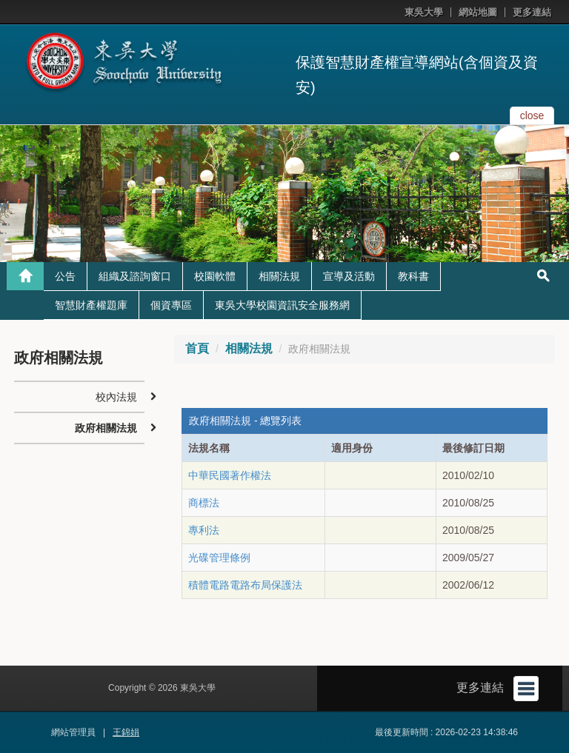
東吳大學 (424, 12)
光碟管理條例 (219, 557)
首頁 (197, 348)
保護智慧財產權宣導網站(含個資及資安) (417, 75)
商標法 (203, 503)
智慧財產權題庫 (91, 305)
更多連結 (532, 12)
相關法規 (279, 276)
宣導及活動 (349, 276)
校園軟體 (215, 276)
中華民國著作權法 (229, 475)
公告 (65, 276)
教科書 (413, 276)
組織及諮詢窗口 (135, 276)
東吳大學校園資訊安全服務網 (282, 305)
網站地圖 (478, 12)
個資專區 (171, 305)
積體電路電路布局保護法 (245, 585)
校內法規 (116, 397)
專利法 (203, 530)
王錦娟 (126, 732)
